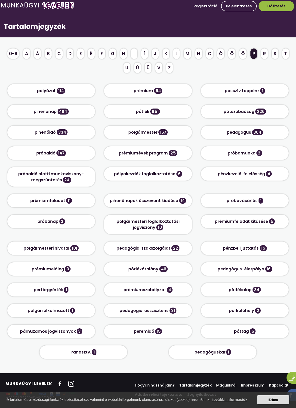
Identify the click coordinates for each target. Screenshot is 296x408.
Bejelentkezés (239, 6)
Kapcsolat (279, 385)
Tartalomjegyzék (195, 385)
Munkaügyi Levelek (29, 383)
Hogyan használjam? (155, 385)
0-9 (13, 54)
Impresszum (252, 385)
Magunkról (226, 385)
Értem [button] (273, 400)
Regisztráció (205, 6)
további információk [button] (229, 400)
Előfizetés (276, 6)
